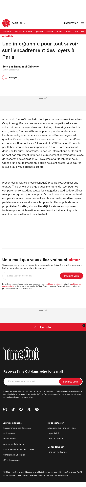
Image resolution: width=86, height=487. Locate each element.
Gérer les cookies (11, 466)
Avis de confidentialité (13, 449)
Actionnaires (9, 439)
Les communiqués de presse (17, 433)
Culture (50, 32)
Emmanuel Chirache (28, 67)
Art (76, 32)
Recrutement (9, 444)
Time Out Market (55, 444)
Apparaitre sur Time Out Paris (61, 433)
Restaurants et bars (23, 32)
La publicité (53, 439)
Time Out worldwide (57, 457)
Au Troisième (43, 159)
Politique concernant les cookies (18, 455)
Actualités (7, 32)
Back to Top (43, 332)
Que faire (39, 32)
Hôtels (69, 32)
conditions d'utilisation (54, 290)
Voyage (59, 32)
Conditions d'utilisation (14, 460)
